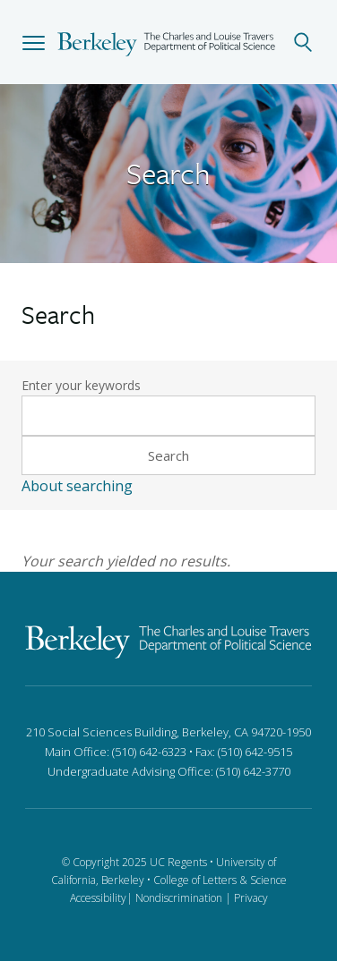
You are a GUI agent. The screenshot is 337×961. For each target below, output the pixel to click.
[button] (33, 42)
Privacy (251, 898)
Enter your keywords (81, 385)
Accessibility (98, 898)
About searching (77, 486)
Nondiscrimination (178, 898)
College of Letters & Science (220, 880)
